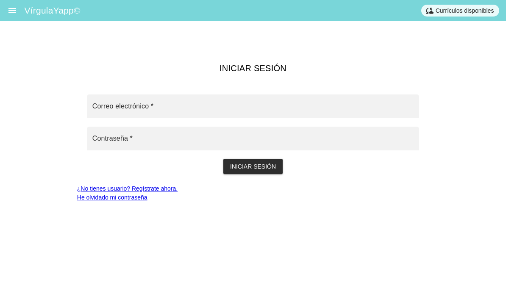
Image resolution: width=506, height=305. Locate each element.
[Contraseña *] (253, 138)
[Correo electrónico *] (253, 106)
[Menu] (12, 10)
